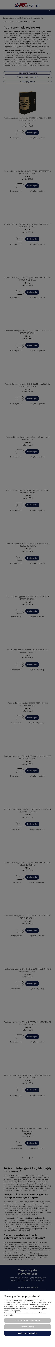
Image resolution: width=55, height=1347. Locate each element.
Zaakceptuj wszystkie (27, 1333)
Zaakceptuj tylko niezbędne (27, 1320)
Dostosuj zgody (27, 1327)
